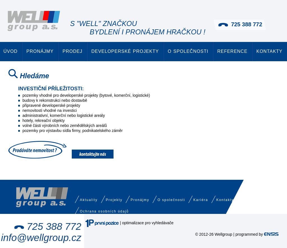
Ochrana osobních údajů (104, 211)
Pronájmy (40, 51)
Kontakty (269, 51)
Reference (232, 51)
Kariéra (200, 200)
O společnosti (188, 51)
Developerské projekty (125, 51)
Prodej (72, 51)
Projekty (114, 200)
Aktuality (89, 200)
